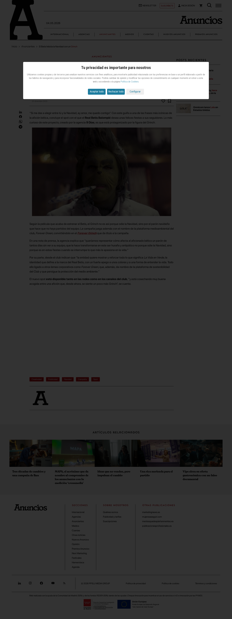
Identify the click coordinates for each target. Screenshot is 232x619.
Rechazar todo (116, 91)
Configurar (135, 91)
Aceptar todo (97, 91)
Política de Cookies (130, 81)
